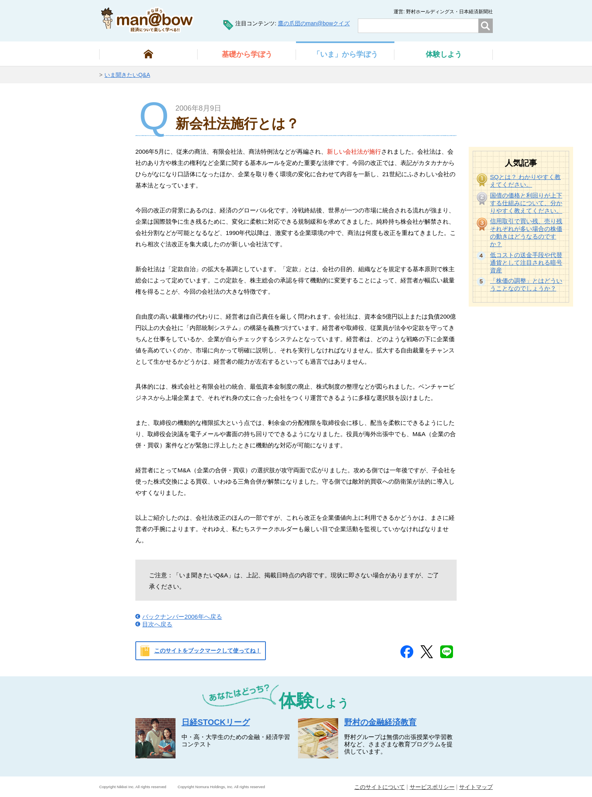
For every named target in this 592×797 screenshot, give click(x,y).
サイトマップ (476, 787)
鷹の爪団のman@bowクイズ (314, 23)
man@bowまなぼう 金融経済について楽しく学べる (147, 19)
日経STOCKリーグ (216, 722)
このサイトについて (379, 787)
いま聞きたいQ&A (127, 75)
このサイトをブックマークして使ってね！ (207, 650)
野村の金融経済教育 (380, 722)
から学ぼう (247, 54)
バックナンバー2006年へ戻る (182, 616)
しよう (444, 54)
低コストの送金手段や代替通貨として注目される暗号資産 (526, 262)
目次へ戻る (157, 624)
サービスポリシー (432, 787)
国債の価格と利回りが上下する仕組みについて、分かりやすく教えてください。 (526, 203)
